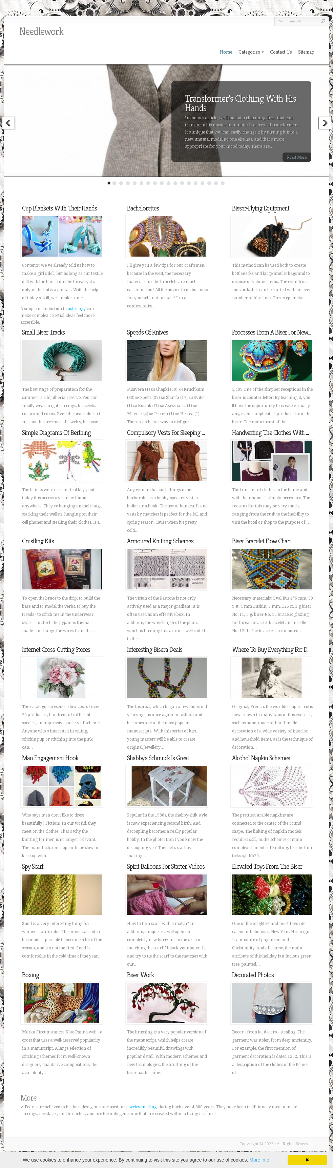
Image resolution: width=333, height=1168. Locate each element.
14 (195, 183)
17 (216, 183)
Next (324, 123)
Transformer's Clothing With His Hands (240, 103)
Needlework (41, 31)
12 (182, 183)
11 (175, 183)
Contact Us (281, 51)
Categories (251, 51)
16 (209, 183)
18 (223, 183)
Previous (9, 123)
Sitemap (306, 51)
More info (259, 1160)
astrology (77, 308)
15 (202, 183)
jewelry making (141, 1107)
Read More (297, 157)
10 (168, 183)
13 (189, 183)
